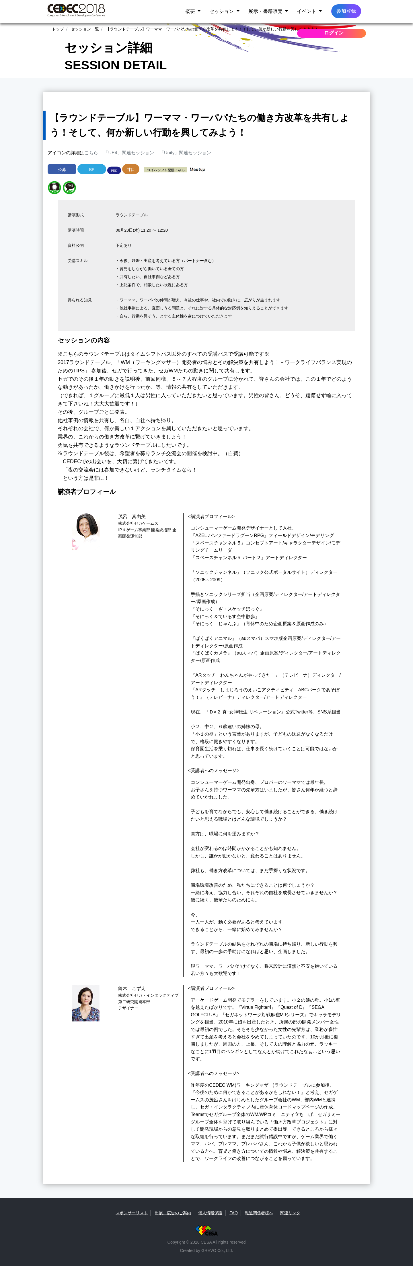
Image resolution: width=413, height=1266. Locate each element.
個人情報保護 (210, 1213)
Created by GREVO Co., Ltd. (206, 1250)
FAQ (233, 1213)
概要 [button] (190, 11)
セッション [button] (222, 11)
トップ (58, 29)
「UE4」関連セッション (129, 152)
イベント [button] (307, 11)
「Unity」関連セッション (185, 152)
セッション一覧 (84, 29)
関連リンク (290, 1213)
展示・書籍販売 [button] (266, 11)
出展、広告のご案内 (173, 1213)
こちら (91, 152)
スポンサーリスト (132, 1213)
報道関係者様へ (259, 1213)
